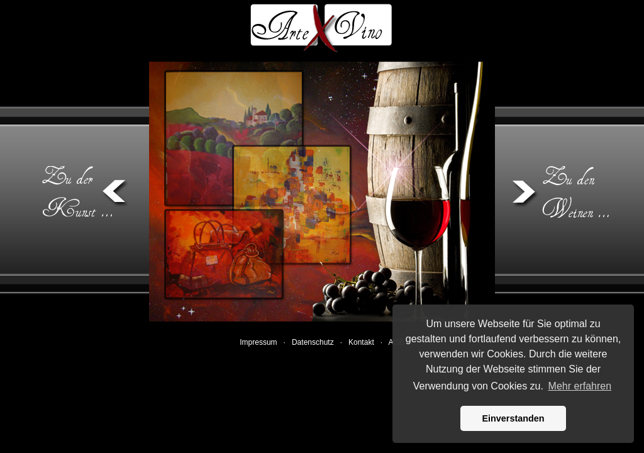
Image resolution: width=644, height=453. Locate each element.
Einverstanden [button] (513, 418)
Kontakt (362, 342)
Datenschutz (314, 342)
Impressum (259, 342)
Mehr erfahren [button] (580, 386)
